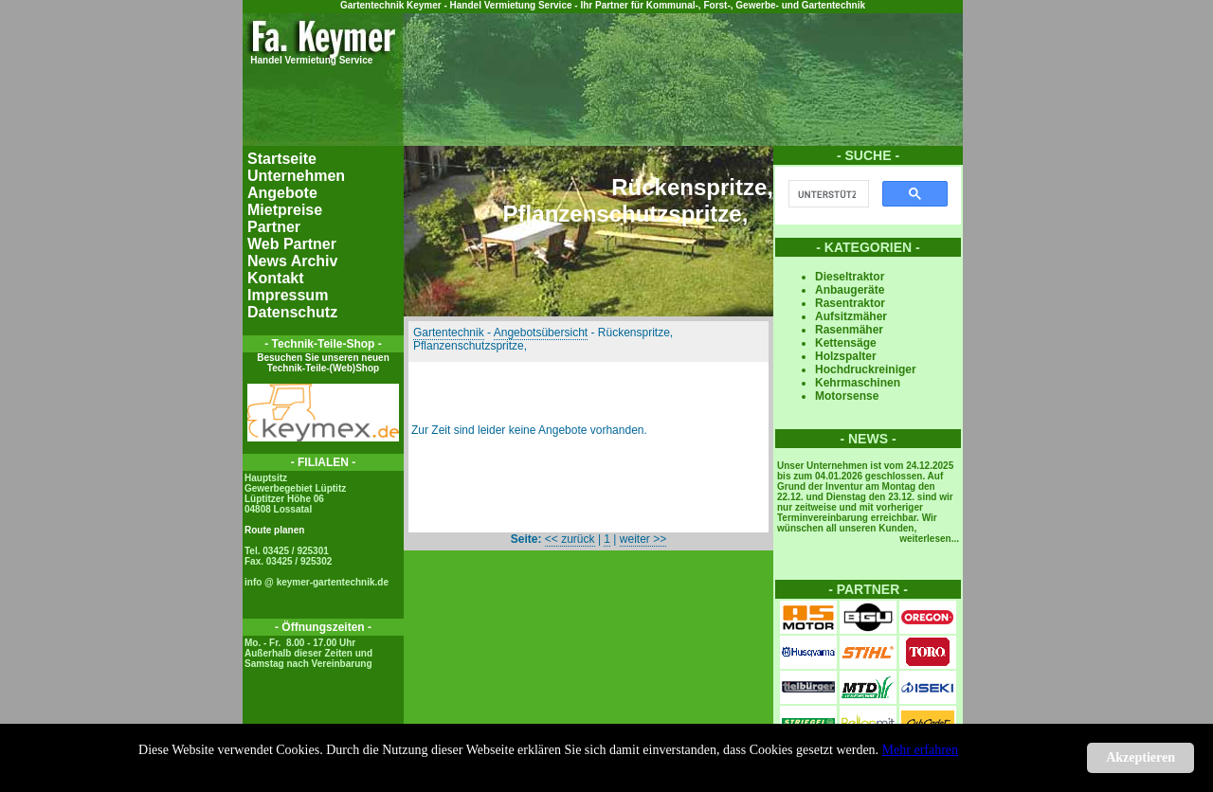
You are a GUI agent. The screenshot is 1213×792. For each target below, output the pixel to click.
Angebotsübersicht (541, 332)
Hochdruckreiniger (865, 369)
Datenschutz (292, 312)
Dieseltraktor (849, 276)
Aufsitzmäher (851, 316)
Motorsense (846, 396)
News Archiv (292, 261)
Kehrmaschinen (857, 382)
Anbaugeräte (849, 290)
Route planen (274, 530)
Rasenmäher (849, 329)
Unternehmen (296, 176)
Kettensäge (846, 343)
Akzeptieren (1140, 757)
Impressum (287, 295)
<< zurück (570, 539)
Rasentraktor (850, 303)
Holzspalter (846, 356)
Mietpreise (284, 210)
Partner (273, 227)
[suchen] (827, 194)
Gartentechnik (448, 332)
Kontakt (275, 278)
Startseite (282, 159)
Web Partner (291, 244)
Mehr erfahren (920, 750)
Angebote (282, 193)
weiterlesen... (929, 538)
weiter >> (643, 539)
